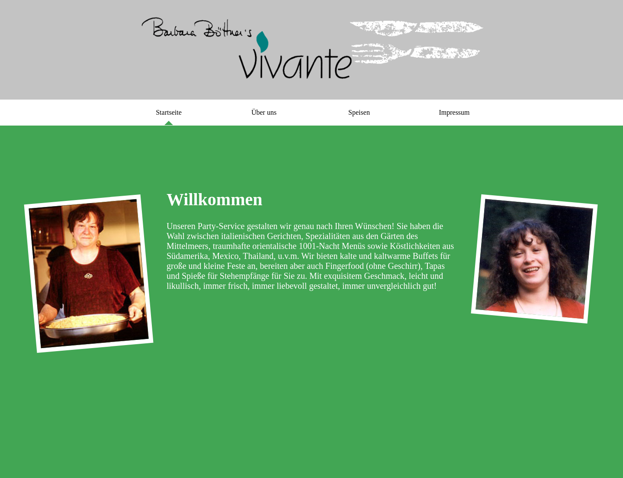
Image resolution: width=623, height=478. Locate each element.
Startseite (169, 112)
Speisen (359, 112)
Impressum (454, 112)
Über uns (263, 112)
